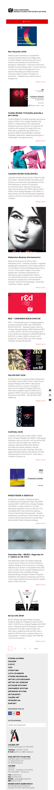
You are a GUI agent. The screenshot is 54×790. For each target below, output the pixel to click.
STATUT (11, 664)
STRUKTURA (13, 670)
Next (36, 649)
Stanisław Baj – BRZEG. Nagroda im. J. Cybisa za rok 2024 (26, 555)
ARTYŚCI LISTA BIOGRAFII (19, 679)
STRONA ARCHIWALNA (17, 676)
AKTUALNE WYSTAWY (17, 685)
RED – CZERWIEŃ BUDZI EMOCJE (24, 319)
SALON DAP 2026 (17, 375)
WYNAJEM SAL (14, 700)
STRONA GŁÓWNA (16, 658)
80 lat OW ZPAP (16, 616)
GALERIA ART (13, 697)
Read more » (41, 82)
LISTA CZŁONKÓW (16, 673)
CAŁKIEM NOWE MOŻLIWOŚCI (23, 174)
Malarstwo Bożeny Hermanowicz (24, 257)
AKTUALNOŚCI (14, 694)
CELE (10, 667)
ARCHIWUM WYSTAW (17, 691)
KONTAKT (12, 703)
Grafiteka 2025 (15, 432)
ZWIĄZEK (12, 661)
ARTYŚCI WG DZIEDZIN (18, 682)
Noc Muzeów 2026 (17, 52)
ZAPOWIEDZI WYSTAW (18, 688)
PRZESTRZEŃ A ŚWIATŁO (20, 495)
